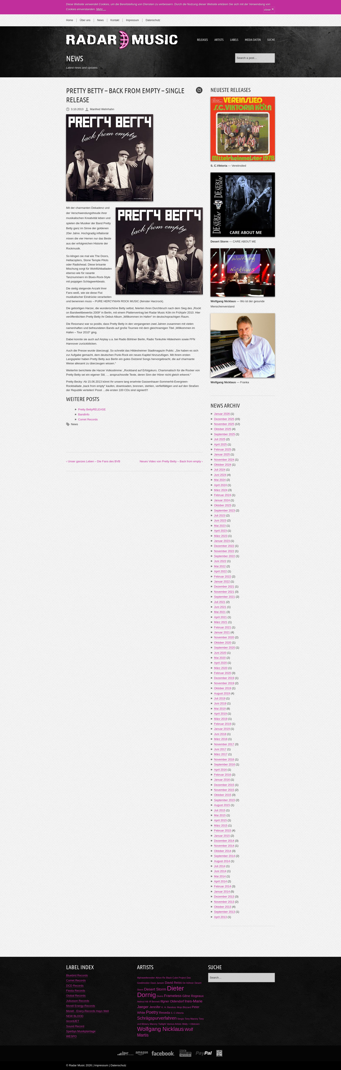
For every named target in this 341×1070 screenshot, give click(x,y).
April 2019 (220, 713)
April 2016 (220, 769)
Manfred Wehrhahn (102, 109)
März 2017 (220, 754)
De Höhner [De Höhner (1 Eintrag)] (188, 983)
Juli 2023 (219, 515)
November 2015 (224, 789)
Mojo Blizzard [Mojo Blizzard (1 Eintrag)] (184, 1007)
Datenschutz (153, 20)
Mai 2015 (220, 815)
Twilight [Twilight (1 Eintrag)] (162, 1024)
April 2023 (220, 530)
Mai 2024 (220, 479)
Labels (234, 39)
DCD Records (75, 985)
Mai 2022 (220, 566)
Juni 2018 (220, 734)
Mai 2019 (220, 708)
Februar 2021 (222, 627)
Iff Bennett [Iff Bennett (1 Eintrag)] (154, 1001)
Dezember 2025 (224, 419)
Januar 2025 (222, 454)
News (100, 20)
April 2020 (220, 662)
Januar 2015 (222, 835)
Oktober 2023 (222, 505)
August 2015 (222, 805)
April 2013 (220, 917)
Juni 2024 (220, 474)
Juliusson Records (77, 1000)
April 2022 (220, 571)
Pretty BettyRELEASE (92, 409)
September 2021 (224, 596)
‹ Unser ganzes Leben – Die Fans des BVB (93, 461)
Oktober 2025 (222, 429)
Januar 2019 (222, 728)
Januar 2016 (222, 779)
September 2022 (224, 556)
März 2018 (220, 739)
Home (69, 20)
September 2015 (224, 800)
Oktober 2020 (222, 642)
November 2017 (224, 744)
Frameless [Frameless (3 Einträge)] (173, 996)
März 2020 (220, 668)
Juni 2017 (220, 749)
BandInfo (83, 414)
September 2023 (224, 510)
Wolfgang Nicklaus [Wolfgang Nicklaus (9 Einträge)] (160, 1029)
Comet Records (88, 419)
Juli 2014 (219, 866)
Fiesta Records (75, 990)
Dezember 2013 (224, 896)
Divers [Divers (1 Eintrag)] (160, 996)
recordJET (72, 1021)
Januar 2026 (222, 413)
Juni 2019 (220, 703)
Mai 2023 (220, 525)
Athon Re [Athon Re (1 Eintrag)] (160, 977)
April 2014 (220, 881)
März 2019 (220, 718)
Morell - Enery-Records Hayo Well (87, 1011)
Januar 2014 (222, 891)
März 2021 (220, 622)
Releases (202, 39)
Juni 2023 (220, 520)
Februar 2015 (222, 830)
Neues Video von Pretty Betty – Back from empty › (171, 461)
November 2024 (224, 459)
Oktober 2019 (222, 688)
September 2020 (224, 647)
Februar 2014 (222, 886)
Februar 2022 (222, 576)
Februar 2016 (222, 774)
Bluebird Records (77, 975)
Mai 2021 (220, 612)
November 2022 (224, 551)
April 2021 (220, 617)
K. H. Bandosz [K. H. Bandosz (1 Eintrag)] (168, 1007)
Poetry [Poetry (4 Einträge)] (152, 1012)
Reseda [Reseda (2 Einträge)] (164, 1012)
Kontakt (114, 20)
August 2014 (222, 861)
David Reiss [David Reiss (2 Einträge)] (173, 982)
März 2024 (220, 490)
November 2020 (224, 637)
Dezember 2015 (224, 784)
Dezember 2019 (224, 678)
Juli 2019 (219, 698)
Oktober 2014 (222, 851)
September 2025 (224, 434)
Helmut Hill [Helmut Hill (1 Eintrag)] (142, 1001)
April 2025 (220, 444)
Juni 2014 (220, 871)
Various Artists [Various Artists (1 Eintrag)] (174, 1024)
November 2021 (224, 591)
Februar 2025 (222, 449)
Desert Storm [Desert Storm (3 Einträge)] (155, 989)
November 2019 (224, 683)
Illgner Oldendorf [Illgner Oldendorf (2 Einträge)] (172, 1001)
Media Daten (253, 39)
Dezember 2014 (224, 840)
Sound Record (75, 1026)
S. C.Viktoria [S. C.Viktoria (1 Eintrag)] (177, 1013)
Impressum (132, 20)
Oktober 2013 (222, 906)
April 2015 (220, 820)
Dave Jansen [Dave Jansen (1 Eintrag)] (157, 983)
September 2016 (224, 764)
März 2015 (220, 825)
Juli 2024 (219, 469)
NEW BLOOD (74, 1016)
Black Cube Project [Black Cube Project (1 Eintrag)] (176, 977)
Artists (219, 39)
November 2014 (224, 845)
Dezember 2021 (224, 586)
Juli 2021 (219, 602)
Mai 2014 (220, 876)
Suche (271, 39)
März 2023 (220, 535)
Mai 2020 (220, 657)
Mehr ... (101, 9)
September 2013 (224, 911)
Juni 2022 (220, 561)
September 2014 (224, 856)
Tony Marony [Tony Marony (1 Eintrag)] (191, 1018)
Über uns (85, 20)
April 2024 (220, 485)
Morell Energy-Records (80, 1005)
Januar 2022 (222, 581)
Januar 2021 (222, 632)
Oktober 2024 (222, 464)
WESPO (71, 1036)
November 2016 (224, 759)
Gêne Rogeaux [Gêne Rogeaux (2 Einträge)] (193, 996)
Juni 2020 (220, 652)
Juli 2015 (219, 810)
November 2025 (224, 424)
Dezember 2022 (224, 545)
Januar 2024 (222, 500)
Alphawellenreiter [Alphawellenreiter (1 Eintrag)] (146, 977)
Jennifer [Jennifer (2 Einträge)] (155, 1007)
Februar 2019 (222, 723)
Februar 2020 (222, 673)
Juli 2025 (219, 439)
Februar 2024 (222, 495)
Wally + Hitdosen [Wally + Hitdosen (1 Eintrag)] (191, 1024)
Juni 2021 (220, 607)
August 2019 (222, 693)
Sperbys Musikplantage (80, 1031)
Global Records (76, 995)
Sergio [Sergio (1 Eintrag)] (180, 1018)
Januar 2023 (222, 540)
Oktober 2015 (222, 794)
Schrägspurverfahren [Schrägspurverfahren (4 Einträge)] (157, 1018)
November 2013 (224, 901)
